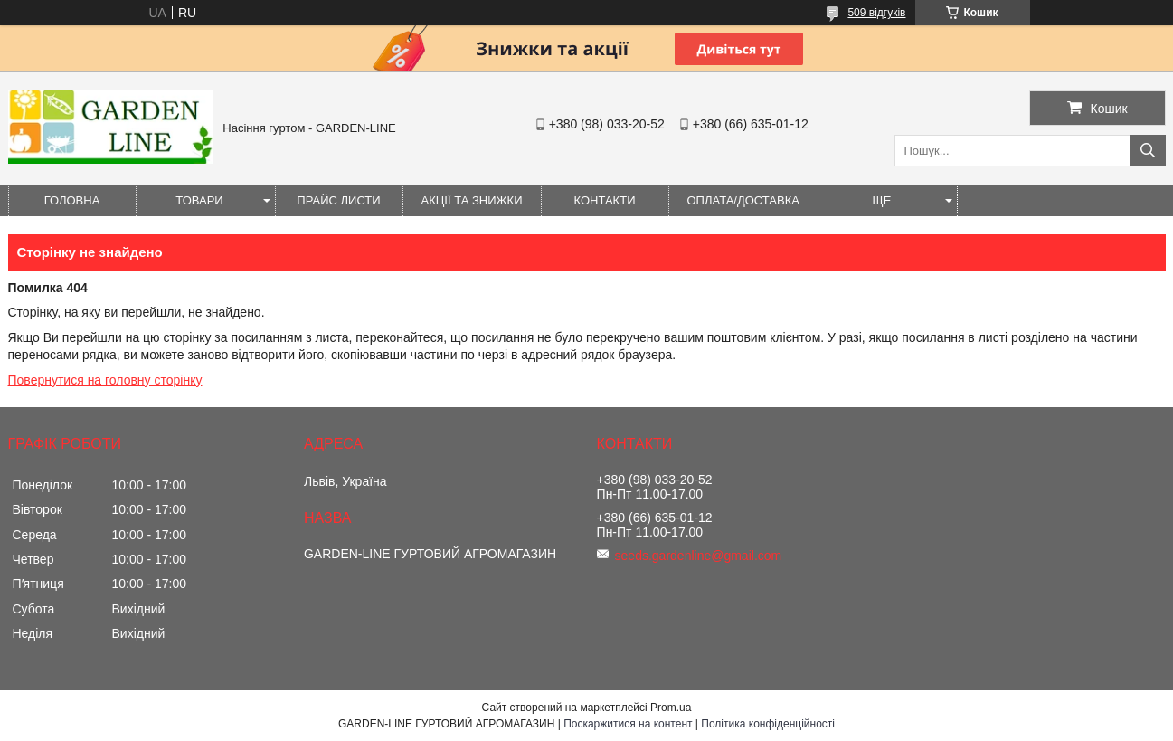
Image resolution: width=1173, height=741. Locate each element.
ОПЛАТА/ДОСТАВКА (743, 200)
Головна (72, 200)
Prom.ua (670, 707)
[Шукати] (1148, 150)
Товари (198, 200)
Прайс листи (338, 200)
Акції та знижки (472, 200)
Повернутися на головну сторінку (105, 380)
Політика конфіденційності (768, 723)
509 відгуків (876, 12)
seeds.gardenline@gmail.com (698, 555)
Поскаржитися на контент (627, 723)
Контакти (605, 200)
